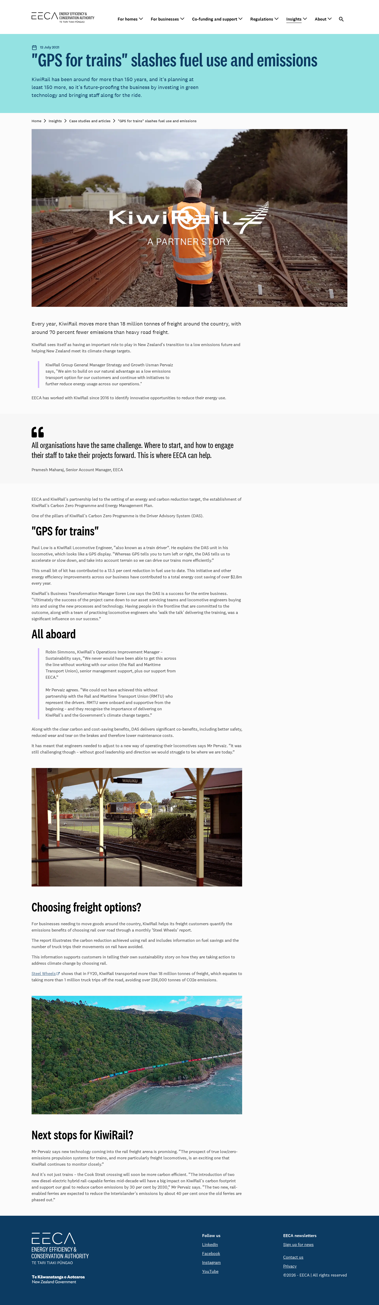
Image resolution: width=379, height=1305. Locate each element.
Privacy (290, 1266)
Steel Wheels (44, 973)
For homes (128, 19)
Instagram (211, 1262)
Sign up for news (298, 1244)
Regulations (261, 19)
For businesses (165, 19)
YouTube (210, 1271)
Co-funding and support (214, 19)
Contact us (293, 1257)
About (320, 19)
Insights (294, 19)
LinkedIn (210, 1244)
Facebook (211, 1253)
